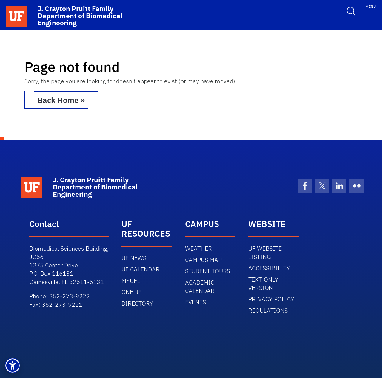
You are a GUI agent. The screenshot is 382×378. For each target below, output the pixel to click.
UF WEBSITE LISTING (265, 252)
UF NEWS (133, 258)
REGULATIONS (268, 310)
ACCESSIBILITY (269, 268)
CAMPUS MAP (203, 260)
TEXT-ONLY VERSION (263, 283)
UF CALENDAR (140, 269)
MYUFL (130, 281)
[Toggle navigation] (371, 10)
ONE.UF (131, 292)
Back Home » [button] (61, 100)
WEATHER (198, 248)
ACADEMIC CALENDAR (200, 286)
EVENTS (195, 302)
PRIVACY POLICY (271, 299)
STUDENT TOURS (207, 271)
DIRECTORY (137, 303)
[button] (12, 365)
